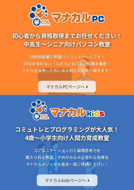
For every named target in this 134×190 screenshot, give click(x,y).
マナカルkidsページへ (67, 180)
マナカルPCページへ (67, 86)
